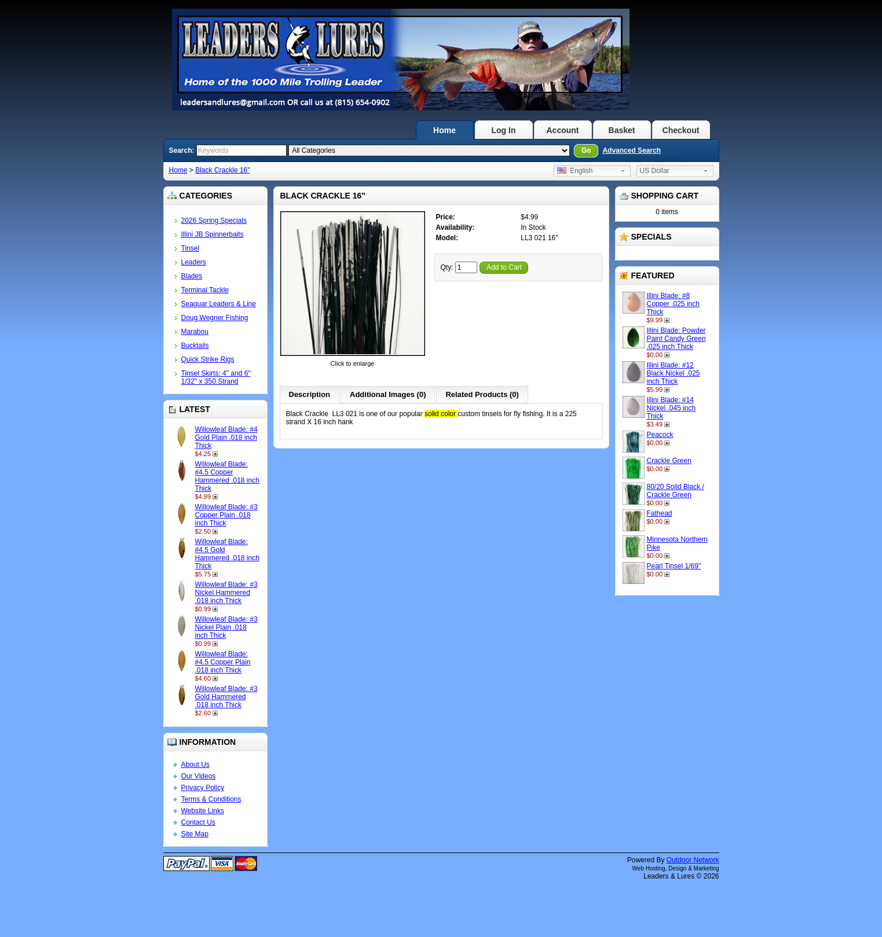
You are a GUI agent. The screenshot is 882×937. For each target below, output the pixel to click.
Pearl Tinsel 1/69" (674, 566)
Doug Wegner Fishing (214, 318)
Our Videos (198, 776)
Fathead (659, 513)
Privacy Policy (203, 788)
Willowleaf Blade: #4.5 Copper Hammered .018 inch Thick (227, 476)
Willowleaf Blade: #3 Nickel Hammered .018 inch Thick (226, 592)
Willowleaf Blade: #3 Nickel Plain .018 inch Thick (226, 627)
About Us (195, 764)
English (575, 171)
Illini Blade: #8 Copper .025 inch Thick (673, 304)
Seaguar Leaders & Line (218, 304)
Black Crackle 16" (222, 170)
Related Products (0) (481, 394)
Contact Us (198, 822)
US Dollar (654, 171)
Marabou (194, 332)
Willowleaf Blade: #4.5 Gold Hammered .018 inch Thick (227, 554)
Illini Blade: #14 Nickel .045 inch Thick (671, 408)
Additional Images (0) (388, 394)
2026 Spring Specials (214, 220)
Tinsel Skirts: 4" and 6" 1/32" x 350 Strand (216, 377)
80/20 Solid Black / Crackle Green (675, 491)
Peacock (660, 435)
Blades (192, 276)
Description (310, 394)
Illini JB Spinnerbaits (212, 234)
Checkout (681, 130)
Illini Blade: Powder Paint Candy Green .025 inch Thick (676, 338)
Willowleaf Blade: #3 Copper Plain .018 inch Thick (226, 515)
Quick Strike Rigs (208, 359)
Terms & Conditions (211, 799)
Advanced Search (631, 150)
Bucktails (195, 345)
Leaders (193, 262)
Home (444, 130)
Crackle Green (669, 461)
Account (563, 130)
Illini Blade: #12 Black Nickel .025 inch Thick (673, 373)
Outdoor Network (693, 860)
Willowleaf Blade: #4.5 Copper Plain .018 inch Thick (223, 662)
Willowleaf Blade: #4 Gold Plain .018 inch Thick (226, 437)
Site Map (194, 834)
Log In (504, 130)
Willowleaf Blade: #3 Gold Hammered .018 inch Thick (226, 697)
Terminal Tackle (205, 290)
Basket (622, 130)
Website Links (202, 811)
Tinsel (190, 248)
